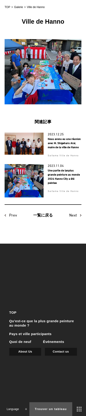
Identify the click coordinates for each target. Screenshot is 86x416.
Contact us (61, 351)
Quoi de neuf (20, 341)
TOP (13, 312)
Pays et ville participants (30, 334)
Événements (53, 341)
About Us (25, 351)
